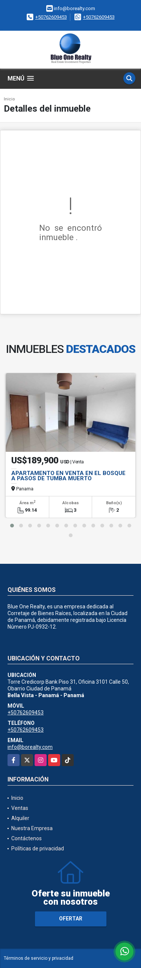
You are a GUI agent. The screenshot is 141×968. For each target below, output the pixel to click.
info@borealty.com (30, 747)
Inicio (9, 99)
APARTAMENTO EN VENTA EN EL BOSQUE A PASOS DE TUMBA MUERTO (68, 476)
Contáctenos (26, 838)
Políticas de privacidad (37, 848)
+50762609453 (51, 17)
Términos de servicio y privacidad (38, 958)
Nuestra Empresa (32, 828)
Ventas (19, 808)
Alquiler (20, 818)
